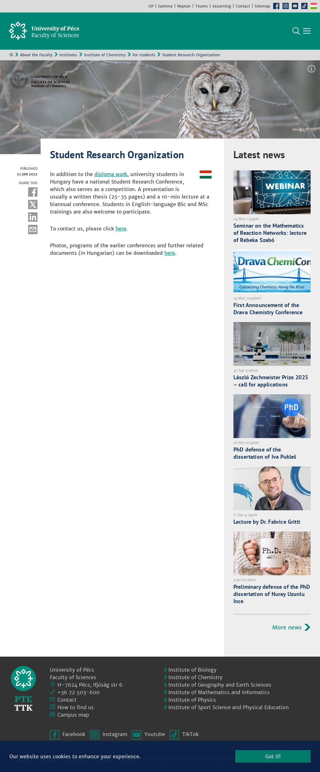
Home (11, 55)
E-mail (33, 230)
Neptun (184, 6)
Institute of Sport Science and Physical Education (228, 707)
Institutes (68, 55)
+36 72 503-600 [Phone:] (79, 692)
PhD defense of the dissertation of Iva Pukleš (265, 453)
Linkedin (33, 217)
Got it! (273, 756)
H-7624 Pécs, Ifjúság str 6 (90, 685)
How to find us (76, 707)
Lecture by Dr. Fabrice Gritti (266, 522)
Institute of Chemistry (105, 55)
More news (287, 627)
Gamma (165, 6)
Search (296, 31)
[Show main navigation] (307, 31)
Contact (243, 6)
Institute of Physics (192, 700)
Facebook (276, 6)
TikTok (304, 6)
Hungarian (314, 6)
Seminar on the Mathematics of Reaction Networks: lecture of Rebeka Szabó (270, 233)
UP (150, 6)
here (121, 229)
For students (143, 55)
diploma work (110, 174)
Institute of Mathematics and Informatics (219, 692)
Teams (201, 6)
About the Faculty (36, 55)
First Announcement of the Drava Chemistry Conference (268, 309)
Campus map (73, 715)
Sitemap (262, 6)
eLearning (221, 6)
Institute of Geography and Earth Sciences (219, 685)
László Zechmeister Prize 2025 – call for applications (270, 381)
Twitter (33, 204)
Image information (311, 69)
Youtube (295, 6)
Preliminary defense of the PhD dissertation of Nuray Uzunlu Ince (271, 594)
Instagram (285, 6)
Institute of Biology (192, 670)
